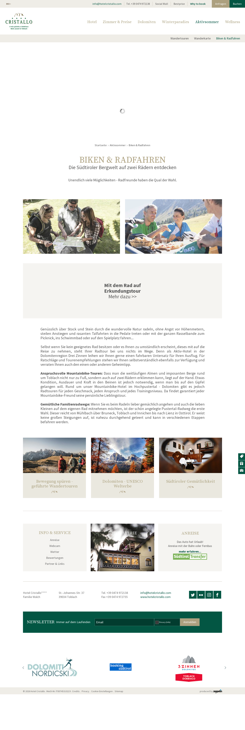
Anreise (54, 540)
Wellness (232, 22)
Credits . (76, 691)
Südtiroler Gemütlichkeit (190, 481)
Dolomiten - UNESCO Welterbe (122, 484)
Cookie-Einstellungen (102, 691)
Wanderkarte (202, 38)
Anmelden (189, 622)
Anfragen (220, 3)
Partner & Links (54, 564)
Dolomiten (147, 22)
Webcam (54, 546)
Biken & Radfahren (228, 38)
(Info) (168, 622)
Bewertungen (54, 558)
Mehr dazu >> (122, 296)
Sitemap (119, 691)
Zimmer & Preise (117, 22)
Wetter (54, 552)
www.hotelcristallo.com (155, 597)
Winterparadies (175, 22)
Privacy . (86, 691)
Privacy (164, 622)
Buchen (237, 3)
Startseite (101, 145)
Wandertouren (179, 38)
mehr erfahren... (190, 551)
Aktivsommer (207, 22)
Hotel (92, 22)
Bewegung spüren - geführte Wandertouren (54, 484)
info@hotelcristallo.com (106, 3)
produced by (211, 691)
